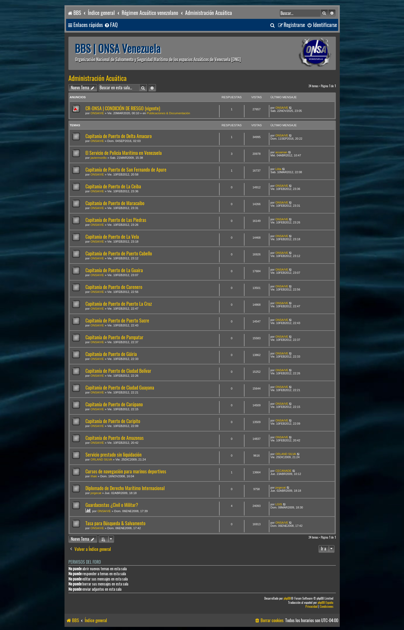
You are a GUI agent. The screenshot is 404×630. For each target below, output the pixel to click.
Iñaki (93, 476)
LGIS (278, 504)
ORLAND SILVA (101, 459)
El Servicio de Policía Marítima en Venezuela (123, 153)
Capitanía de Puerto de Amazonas (114, 438)
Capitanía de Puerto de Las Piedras (115, 220)
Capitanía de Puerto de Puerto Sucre (117, 320)
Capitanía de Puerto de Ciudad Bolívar (118, 371)
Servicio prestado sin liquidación (113, 454)
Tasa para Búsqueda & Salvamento (115, 523)
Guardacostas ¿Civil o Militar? (111, 505)
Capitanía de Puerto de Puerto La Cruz (118, 303)
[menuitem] (111, 25)
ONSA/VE (97, 113)
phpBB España (325, 603)
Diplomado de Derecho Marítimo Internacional (125, 488)
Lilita (278, 169)
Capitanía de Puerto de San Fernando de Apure (125, 169)
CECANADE (283, 470)
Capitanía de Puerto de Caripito (112, 421)
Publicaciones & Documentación (168, 113)
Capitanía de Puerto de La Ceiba (113, 186)
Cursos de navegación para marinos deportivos (125, 471)
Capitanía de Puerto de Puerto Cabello (118, 253)
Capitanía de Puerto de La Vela (112, 236)
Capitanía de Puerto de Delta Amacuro (118, 136)
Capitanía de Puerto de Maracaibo (114, 203)
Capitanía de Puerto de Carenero (113, 287)
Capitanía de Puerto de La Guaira (114, 270)
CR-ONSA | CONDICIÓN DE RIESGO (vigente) (122, 108)
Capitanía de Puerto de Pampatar (114, 337)
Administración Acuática (97, 78)
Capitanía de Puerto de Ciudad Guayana (119, 387)
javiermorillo (98, 157)
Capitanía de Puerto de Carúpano (114, 404)
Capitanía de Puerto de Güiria (111, 354)
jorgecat (95, 493)
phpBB (287, 598)
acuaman (281, 152)
